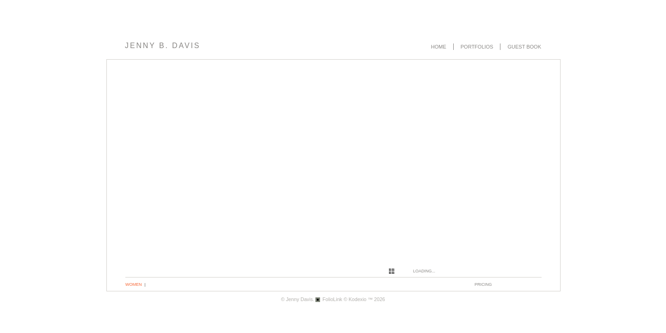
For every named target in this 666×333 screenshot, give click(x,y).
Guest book (524, 46)
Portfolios (477, 46)
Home (438, 46)
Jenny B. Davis (162, 45)
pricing (483, 284)
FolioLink (332, 299)
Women (133, 284)
